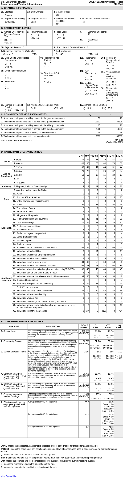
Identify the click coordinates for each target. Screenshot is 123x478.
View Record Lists (9, 476)
